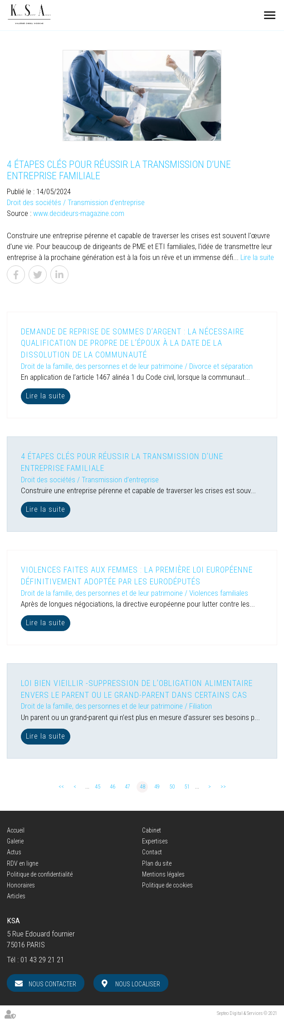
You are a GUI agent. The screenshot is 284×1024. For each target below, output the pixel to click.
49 (157, 787)
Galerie (15, 841)
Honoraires (21, 885)
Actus (14, 852)
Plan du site (156, 863)
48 (142, 787)
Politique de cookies (167, 885)
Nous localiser (137, 984)
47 (127, 787)
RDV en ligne (22, 863)
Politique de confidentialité (40, 874)
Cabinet (151, 830)
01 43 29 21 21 (42, 959)
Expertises (155, 841)
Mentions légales (163, 874)
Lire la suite (257, 257)
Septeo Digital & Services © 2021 (247, 1013)
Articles (16, 896)
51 (187, 787)
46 (112, 787)
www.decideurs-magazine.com (78, 213)
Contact (152, 852)
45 (97, 787)
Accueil (15, 830)
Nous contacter (52, 984)
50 (172, 787)
